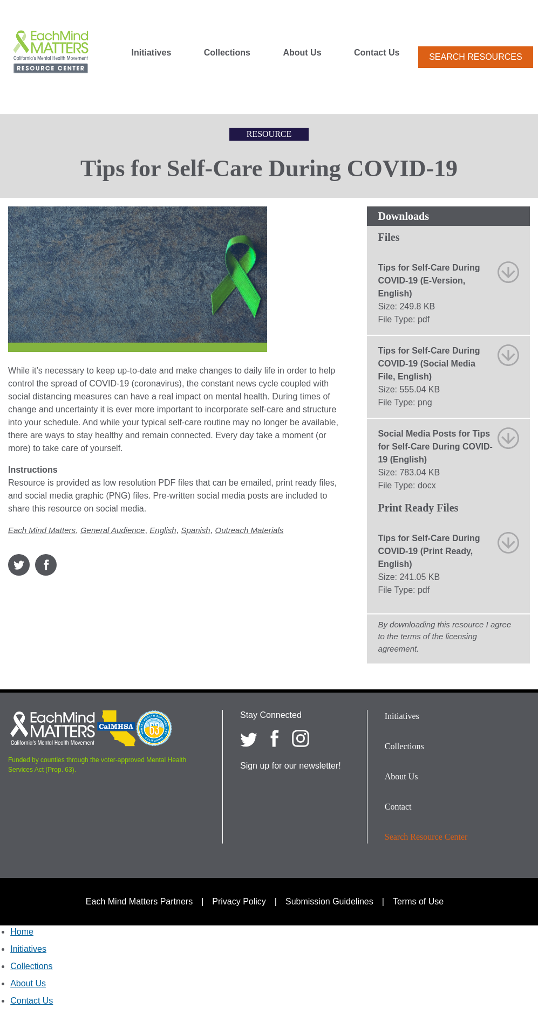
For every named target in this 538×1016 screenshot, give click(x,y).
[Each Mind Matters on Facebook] (274, 738)
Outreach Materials (249, 530)
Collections (227, 53)
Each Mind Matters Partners (139, 901)
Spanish (195, 530)
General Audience (112, 530)
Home (21, 931)
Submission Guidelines (329, 901)
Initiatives (151, 53)
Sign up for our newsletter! (290, 765)
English (162, 530)
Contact (398, 806)
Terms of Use (418, 901)
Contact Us (376, 53)
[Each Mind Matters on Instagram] (300, 738)
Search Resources (475, 56)
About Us (302, 53)
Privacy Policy (239, 901)
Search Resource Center (426, 836)
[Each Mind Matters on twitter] (248, 738)
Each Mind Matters (42, 530)
